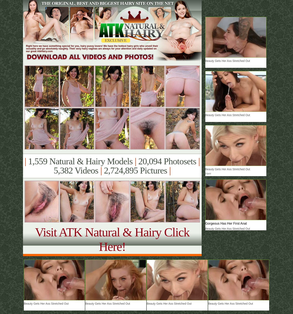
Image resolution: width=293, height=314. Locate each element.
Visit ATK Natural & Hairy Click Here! (112, 239)
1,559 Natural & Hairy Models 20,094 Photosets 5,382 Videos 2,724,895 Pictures (112, 166)
